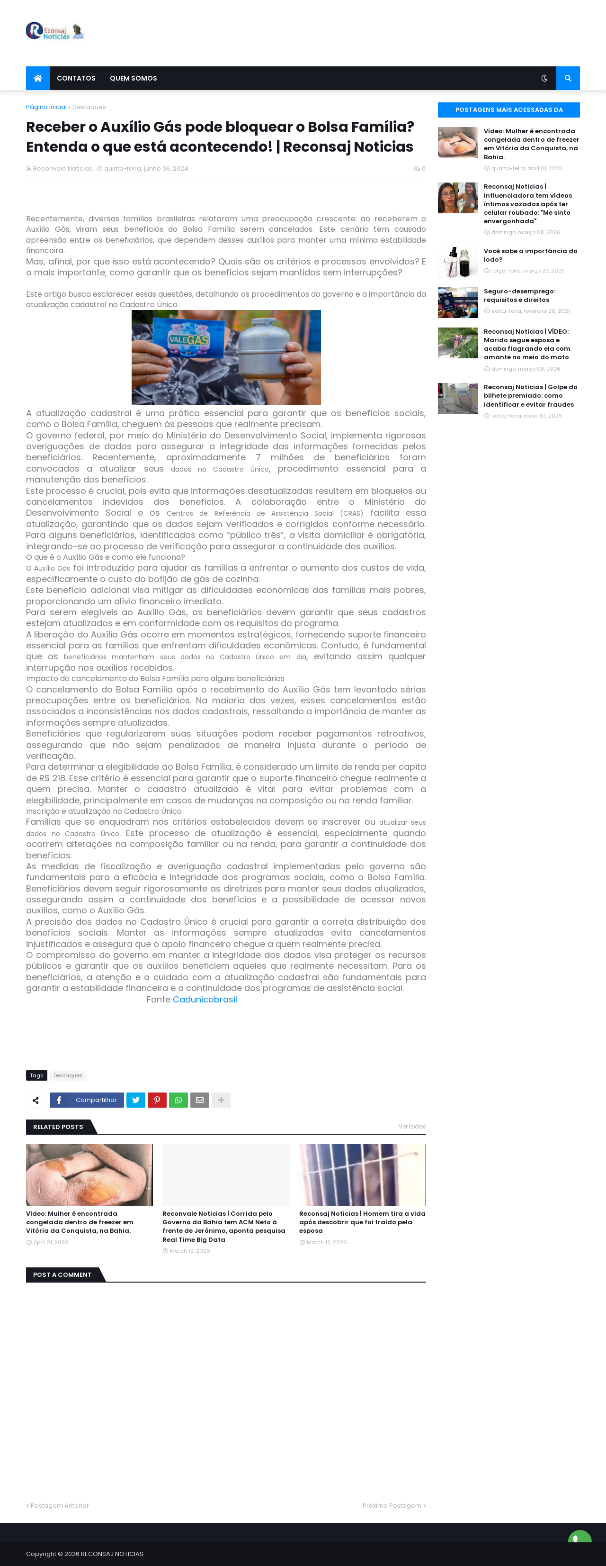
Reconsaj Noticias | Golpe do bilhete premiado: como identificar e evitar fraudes (531, 396)
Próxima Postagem (392, 1505)
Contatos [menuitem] (76, 78)
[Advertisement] (407, 33)
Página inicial (46, 106)
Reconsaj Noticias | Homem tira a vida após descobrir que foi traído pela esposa (362, 1222)
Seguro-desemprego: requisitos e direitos (519, 295)
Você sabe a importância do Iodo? (531, 255)
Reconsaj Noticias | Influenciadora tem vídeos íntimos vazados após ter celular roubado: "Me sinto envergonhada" (528, 204)
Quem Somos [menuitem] (133, 78)
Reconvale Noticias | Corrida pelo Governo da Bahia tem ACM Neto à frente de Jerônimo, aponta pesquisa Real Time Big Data (223, 1227)
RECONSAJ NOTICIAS (112, 1553)
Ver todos (412, 1126)
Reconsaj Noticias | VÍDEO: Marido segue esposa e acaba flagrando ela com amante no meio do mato (527, 345)
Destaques (89, 106)
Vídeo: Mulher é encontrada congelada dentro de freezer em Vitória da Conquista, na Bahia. (80, 1222)
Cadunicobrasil (205, 999)
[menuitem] (38, 78)
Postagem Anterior (60, 1505)
